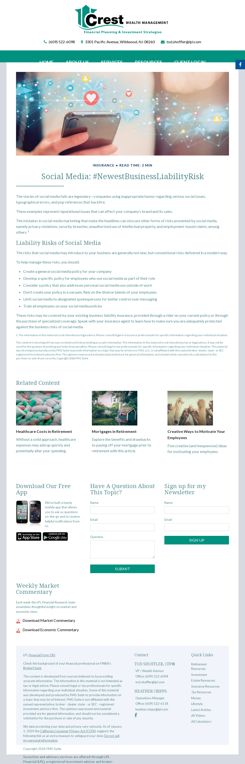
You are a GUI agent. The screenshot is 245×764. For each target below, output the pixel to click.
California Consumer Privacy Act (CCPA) (68, 731)
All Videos (198, 715)
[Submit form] (122, 569)
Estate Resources (203, 680)
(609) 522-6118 (156, 703)
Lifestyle (197, 704)
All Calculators (201, 721)
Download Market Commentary (48, 620)
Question (96, 537)
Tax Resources (201, 692)
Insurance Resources (205, 686)
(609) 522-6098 (62, 41)
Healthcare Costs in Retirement (44, 431)
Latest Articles (201, 710)
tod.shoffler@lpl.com (184, 41)
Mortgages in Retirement (114, 431)
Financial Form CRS (42, 655)
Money (196, 698)
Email (94, 520)
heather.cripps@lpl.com (151, 709)
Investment (199, 675)
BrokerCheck (32, 668)
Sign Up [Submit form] (196, 540)
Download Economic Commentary (50, 629)
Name (94, 503)
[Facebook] (135, 715)
